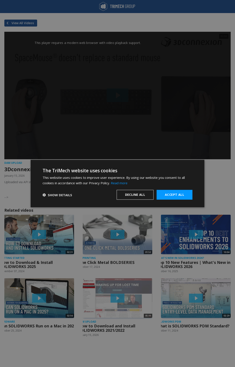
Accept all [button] (174, 195)
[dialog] (117, 183)
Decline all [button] (135, 195)
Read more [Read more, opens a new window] (119, 183)
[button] (57, 195)
